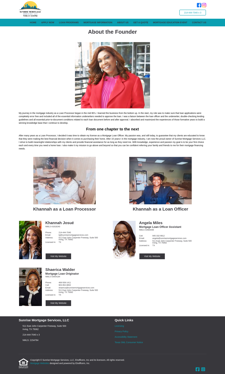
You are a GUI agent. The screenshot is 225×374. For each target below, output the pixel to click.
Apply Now (47, 22)
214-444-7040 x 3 (192, 12)
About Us (122, 22)
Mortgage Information (97, 22)
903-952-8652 (65, 285)
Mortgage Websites (40, 363)
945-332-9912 (158, 236)
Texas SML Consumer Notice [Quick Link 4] (129, 342)
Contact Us (199, 22)
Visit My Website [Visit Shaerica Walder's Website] (58, 303)
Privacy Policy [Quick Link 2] (121, 331)
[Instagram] (204, 5)
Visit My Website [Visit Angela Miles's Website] (152, 256)
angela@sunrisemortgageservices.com (169, 238)
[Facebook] (199, 5)
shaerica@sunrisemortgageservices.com (76, 288)
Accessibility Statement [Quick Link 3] (126, 337)
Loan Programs (69, 22)
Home (33, 22)
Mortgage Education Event (170, 22)
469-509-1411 (65, 283)
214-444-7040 (65, 232)
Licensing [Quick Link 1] (119, 326)
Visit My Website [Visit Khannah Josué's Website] (58, 256)
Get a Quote (140, 22)
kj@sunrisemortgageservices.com (73, 235)
